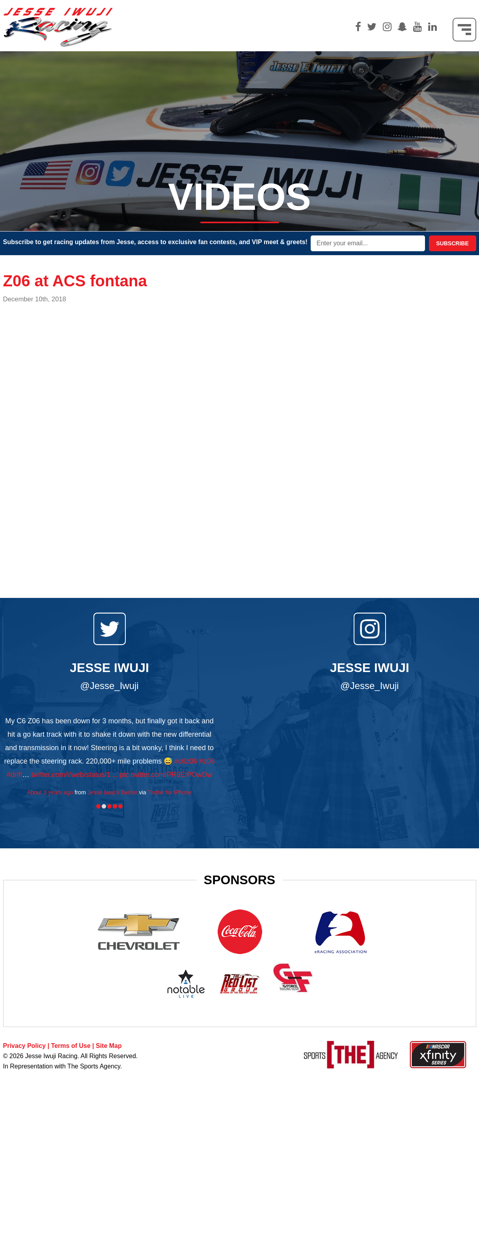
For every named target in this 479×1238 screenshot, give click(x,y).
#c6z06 (185, 761)
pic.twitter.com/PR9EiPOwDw (166, 775)
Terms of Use (70, 1045)
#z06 (206, 761)
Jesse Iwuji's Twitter (112, 792)
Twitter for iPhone (170, 792)
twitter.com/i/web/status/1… (74, 775)
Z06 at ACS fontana (75, 280)
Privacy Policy (24, 1045)
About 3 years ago (50, 792)
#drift (14, 775)
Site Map (109, 1045)
